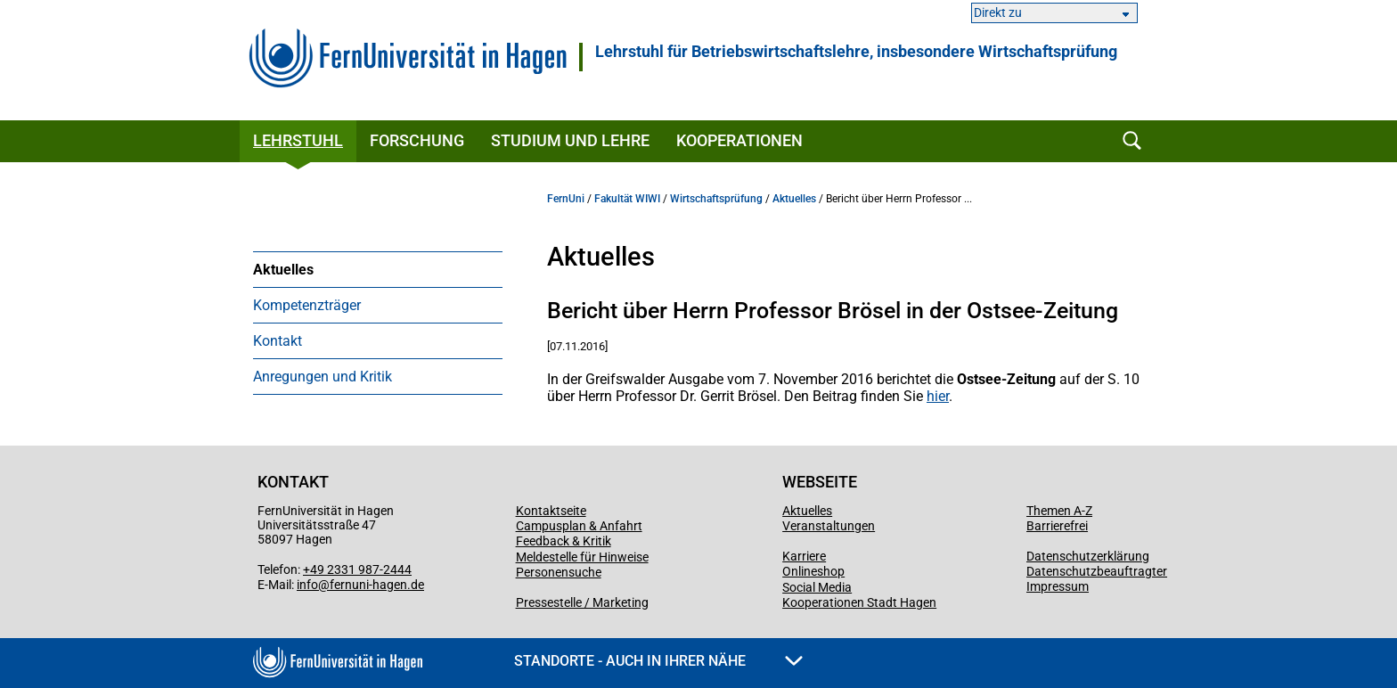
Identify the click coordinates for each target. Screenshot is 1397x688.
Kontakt (277, 340)
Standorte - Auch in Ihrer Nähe (658, 660)
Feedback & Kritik (563, 541)
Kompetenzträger (307, 305)
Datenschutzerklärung (1087, 556)
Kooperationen (739, 140)
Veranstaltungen (828, 526)
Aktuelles (283, 269)
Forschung (417, 140)
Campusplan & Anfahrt (579, 526)
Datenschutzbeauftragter (1096, 571)
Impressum (1057, 586)
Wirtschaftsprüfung (716, 198)
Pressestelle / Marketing (582, 602)
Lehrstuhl (298, 140)
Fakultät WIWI (627, 198)
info (307, 584)
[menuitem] (377, 269)
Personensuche (558, 572)
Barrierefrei (1057, 526)
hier (938, 396)
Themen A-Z (1059, 511)
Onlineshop (813, 571)
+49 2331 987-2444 (357, 569)
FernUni (565, 198)
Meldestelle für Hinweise (582, 557)
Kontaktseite (551, 511)
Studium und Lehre (570, 140)
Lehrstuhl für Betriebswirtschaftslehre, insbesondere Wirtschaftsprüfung (856, 52)
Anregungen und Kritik (322, 376)
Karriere (804, 556)
